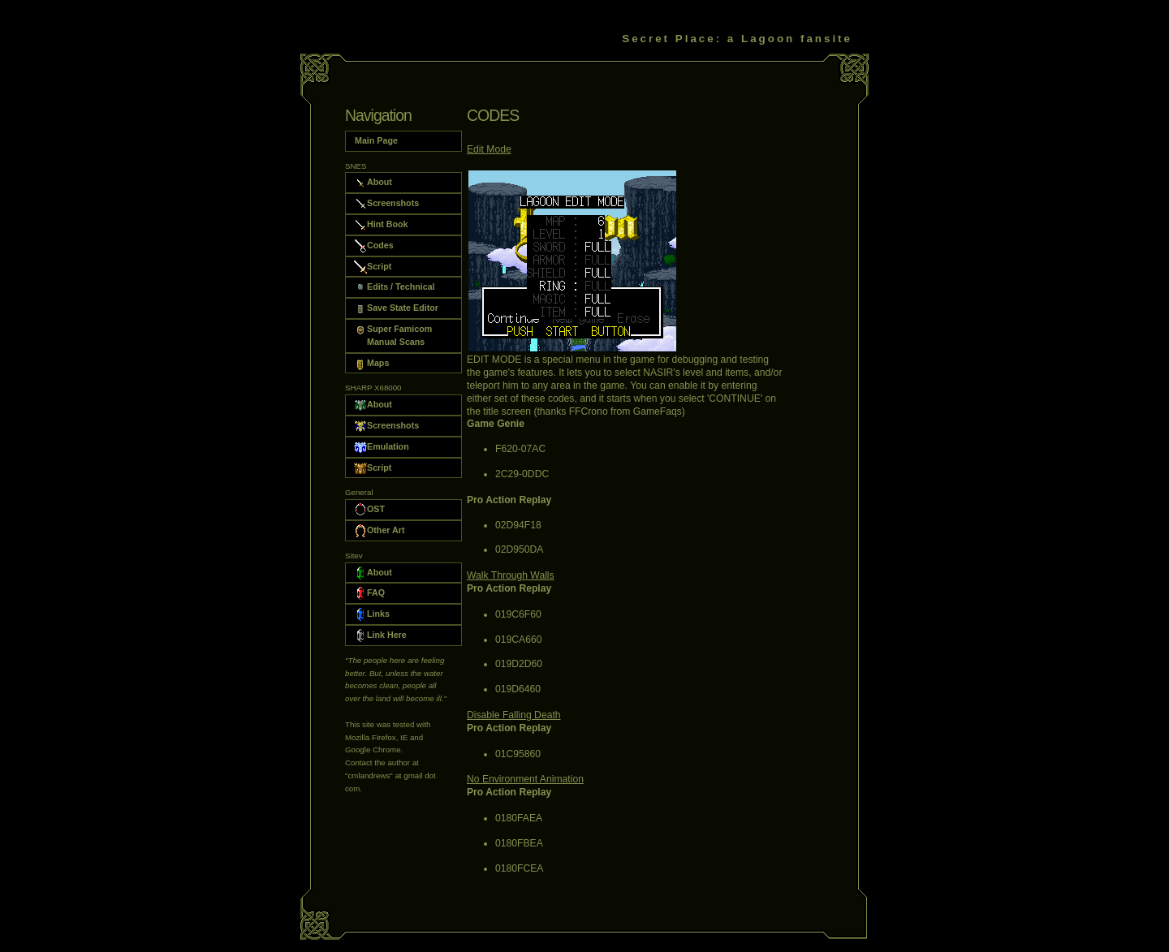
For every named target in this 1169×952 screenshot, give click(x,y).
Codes (374, 245)
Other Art (379, 530)
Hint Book (381, 224)
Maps (371, 363)
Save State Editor (396, 308)
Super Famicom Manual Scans (393, 335)
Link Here (380, 635)
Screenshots (386, 203)
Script (372, 267)
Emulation (381, 447)
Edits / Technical (394, 287)
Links (372, 614)
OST (369, 509)
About (373, 182)
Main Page (376, 140)
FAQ (369, 593)
